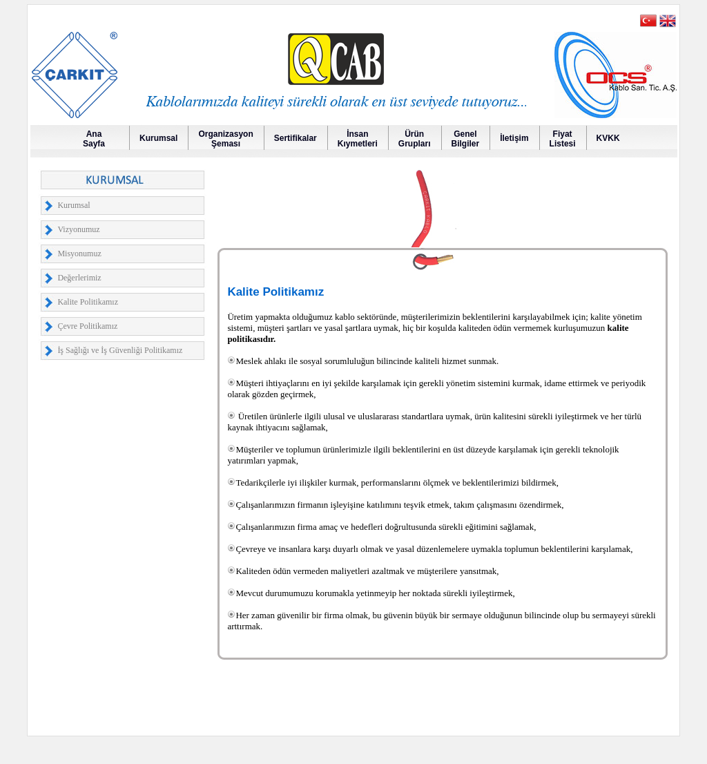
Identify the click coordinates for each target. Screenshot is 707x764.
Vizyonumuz (78, 229)
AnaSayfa (94, 139)
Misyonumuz (79, 253)
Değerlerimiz (79, 278)
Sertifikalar (295, 138)
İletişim (514, 138)
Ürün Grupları (414, 139)
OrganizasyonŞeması (225, 139)
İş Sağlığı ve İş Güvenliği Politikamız (119, 350)
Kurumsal (158, 138)
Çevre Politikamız (87, 326)
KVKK (608, 138)
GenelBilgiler (466, 139)
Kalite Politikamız (87, 302)
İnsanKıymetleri (358, 139)
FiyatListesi (563, 139)
